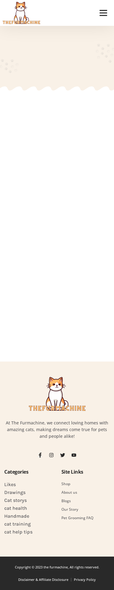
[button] (103, 12)
